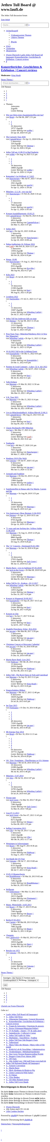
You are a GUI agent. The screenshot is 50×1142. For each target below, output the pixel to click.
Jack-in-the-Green (16, 570)
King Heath (16, 75)
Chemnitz (10, 935)
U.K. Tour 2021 (12, 397)
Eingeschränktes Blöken (15, 690)
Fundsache (10, 443)
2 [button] (6, 93)
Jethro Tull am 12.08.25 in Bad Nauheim (22, 152)
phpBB (14, 1116)
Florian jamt (11, 798)
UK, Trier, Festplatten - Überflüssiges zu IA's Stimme (27, 760)
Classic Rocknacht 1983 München (19, 428)
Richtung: (29, 980)
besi (11, 231)
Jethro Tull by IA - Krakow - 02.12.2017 (22, 583)
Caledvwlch (14, 937)
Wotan (29, 822)
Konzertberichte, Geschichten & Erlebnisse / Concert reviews (21, 68)
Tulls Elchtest (11, 382)
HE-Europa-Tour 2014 (15, 732)
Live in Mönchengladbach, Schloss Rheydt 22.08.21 (27, 413)
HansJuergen (14, 179)
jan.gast (30, 467)
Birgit (11, 117)
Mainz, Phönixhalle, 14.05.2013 (18, 905)
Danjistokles (14, 299)
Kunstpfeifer (14, 354)
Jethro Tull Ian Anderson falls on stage (21, 319)
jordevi (29, 483)
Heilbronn (10, 889)
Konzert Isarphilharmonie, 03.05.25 (20, 214)
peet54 (29, 185)
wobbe (29, 130)
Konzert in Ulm (12, 614)
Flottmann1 (14, 708)
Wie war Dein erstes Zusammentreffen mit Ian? (25, 115)
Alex (11, 778)
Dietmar (30, 146)
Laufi (11, 246)
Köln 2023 (10, 275)
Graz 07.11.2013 (12, 813)
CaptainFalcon (15, 139)
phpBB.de (28, 1120)
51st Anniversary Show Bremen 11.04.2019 (23, 513)
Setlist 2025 (10, 229)
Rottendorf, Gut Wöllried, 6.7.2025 (20, 176)
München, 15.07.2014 (14, 776)
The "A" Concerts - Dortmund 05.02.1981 (22, 546)
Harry (29, 944)
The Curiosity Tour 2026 (16, 137)
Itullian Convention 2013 (16, 828)
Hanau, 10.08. (11, 259)
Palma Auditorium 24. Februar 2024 (20, 244)
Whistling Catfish (34, 312)
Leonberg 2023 (12, 297)
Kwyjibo (30, 268)
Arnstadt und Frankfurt (15, 474)
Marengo (13, 384)
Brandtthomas (15, 876)
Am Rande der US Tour (15, 859)
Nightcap (14, 662)
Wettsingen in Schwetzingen (17, 844)
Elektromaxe (14, 892)
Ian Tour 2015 (11, 705)
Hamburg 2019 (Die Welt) (16, 458)
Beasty (12, 846)
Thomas (30, 253)
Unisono (12, 461)
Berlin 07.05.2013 (13, 920)
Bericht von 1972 (13, 951)
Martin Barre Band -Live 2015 (18, 660)
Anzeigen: (13, 978)
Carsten (12, 922)
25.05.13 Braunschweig (15, 874)
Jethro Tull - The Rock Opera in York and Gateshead (27, 675)
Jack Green (31, 561)
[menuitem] (21, 35)
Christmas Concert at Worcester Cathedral (22, 644)
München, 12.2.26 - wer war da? (19, 192)
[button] (6, 100)
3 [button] (6, 95)
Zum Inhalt (5, 20)
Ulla (11, 830)
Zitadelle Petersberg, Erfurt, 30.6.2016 (21, 629)
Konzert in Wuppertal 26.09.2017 (19, 598)
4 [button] (6, 98)
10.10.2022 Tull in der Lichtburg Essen (21, 351)
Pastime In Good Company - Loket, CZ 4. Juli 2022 (26, 367)
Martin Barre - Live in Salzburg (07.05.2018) (24, 568)
